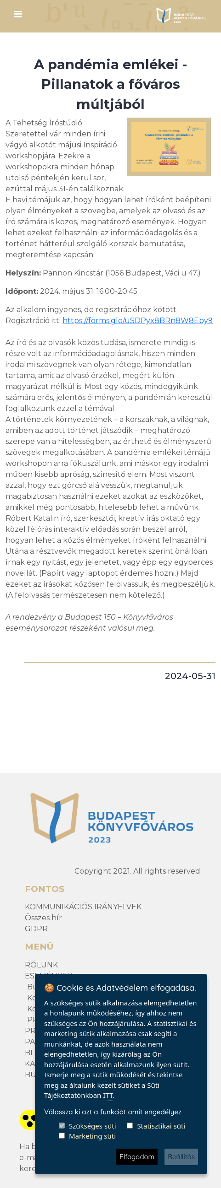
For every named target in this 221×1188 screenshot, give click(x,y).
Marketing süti (92, 1135)
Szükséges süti (92, 1125)
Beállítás (181, 1156)
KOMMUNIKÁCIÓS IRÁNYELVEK (83, 906)
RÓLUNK (41, 965)
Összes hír (43, 917)
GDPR (36, 928)
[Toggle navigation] (18, 16)
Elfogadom (136, 1156)
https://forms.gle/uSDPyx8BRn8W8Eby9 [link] (137, 320)
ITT (108, 1095)
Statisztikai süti (161, 1125)
